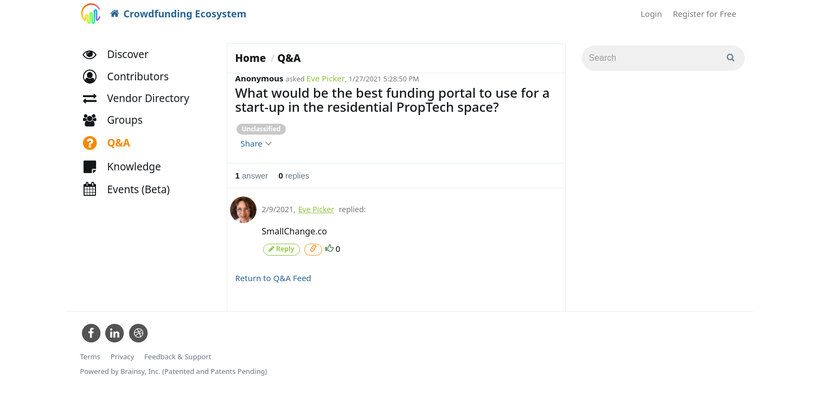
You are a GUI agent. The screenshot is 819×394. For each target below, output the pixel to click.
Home (250, 58)
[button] (131, 80)
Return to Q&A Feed (273, 277)
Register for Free (705, 13)
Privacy (122, 355)
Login (651, 13)
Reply (281, 248)
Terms (90, 355)
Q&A (288, 58)
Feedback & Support (177, 355)
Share (256, 143)
